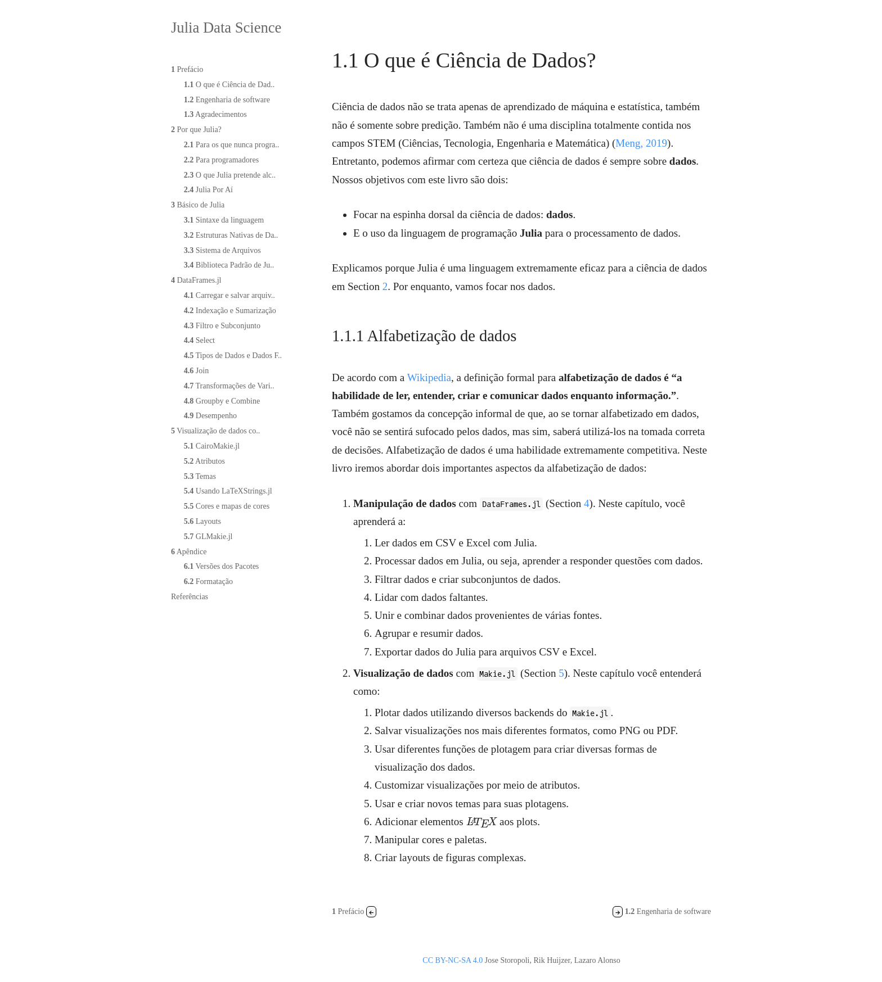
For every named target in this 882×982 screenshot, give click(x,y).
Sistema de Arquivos (222, 250)
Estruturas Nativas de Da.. (231, 235)
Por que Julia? (196, 129)
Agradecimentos (215, 114)
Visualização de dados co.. (215, 431)
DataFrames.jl (196, 280)
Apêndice (188, 551)
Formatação (208, 581)
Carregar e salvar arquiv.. (229, 295)
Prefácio (187, 69)
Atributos (204, 461)
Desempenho (210, 415)
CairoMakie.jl (212, 446)
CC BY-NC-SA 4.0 (452, 960)
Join (196, 370)
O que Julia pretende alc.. (230, 175)
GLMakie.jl (208, 536)
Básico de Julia (197, 205)
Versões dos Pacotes (221, 566)
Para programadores (221, 160)
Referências (189, 596)
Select (199, 340)
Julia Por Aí (208, 189)
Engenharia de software (227, 100)
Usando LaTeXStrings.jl (228, 491)
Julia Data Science (226, 27)
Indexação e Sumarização (230, 310)
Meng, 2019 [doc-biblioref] (641, 143)
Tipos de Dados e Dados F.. (233, 355)
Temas (200, 476)
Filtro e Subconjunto (222, 326)
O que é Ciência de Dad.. (229, 84)
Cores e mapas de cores (226, 506)
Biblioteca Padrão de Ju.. (229, 265)
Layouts (202, 521)
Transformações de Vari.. (229, 386)
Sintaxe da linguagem (224, 220)
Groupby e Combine (222, 401)
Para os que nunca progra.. (232, 145)
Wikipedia (429, 377)
